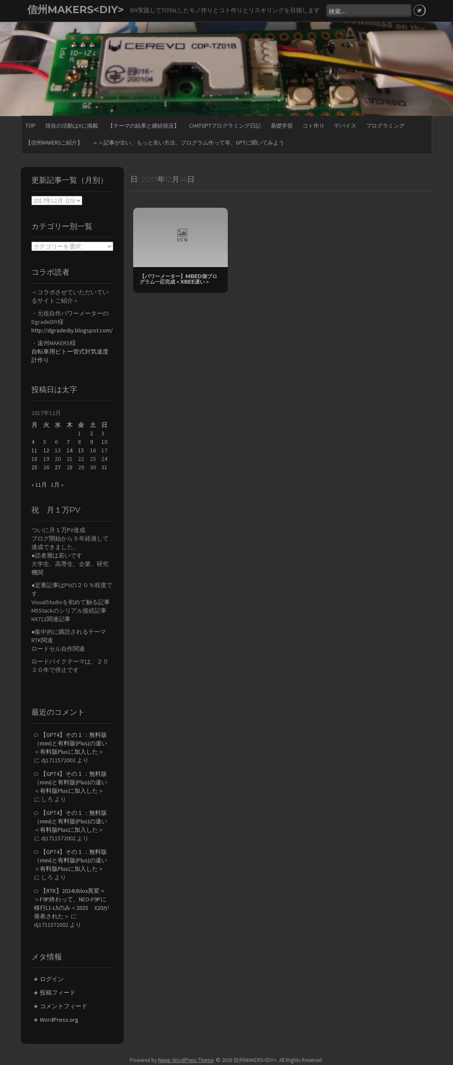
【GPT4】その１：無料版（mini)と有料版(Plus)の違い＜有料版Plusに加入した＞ (70, 743)
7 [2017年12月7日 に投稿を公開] (68, 442)
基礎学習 (282, 125)
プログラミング (385, 125)
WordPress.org (59, 1019)
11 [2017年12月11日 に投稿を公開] (34, 450)
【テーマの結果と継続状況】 (143, 125)
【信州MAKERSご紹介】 (54, 142)
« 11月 (39, 484)
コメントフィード (63, 1006)
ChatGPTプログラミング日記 (225, 125)
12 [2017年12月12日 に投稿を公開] (46, 450)
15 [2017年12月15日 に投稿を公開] (81, 450)
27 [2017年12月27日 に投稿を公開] (58, 467)
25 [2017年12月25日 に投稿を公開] (34, 467)
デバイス (345, 125)
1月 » (57, 484)
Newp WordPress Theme (185, 1060)
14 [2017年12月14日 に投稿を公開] (70, 450)
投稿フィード (58, 992)
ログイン (52, 979)
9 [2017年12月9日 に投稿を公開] (91, 442)
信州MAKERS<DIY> (75, 9)
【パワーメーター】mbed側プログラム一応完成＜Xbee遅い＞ (178, 279)
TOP (30, 125)
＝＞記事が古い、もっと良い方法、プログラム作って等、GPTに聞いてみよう (188, 142)
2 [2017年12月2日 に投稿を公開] (91, 433)
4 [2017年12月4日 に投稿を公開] (32, 442)
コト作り (313, 125)
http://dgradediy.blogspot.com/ (72, 330)
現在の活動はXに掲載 (71, 125)
